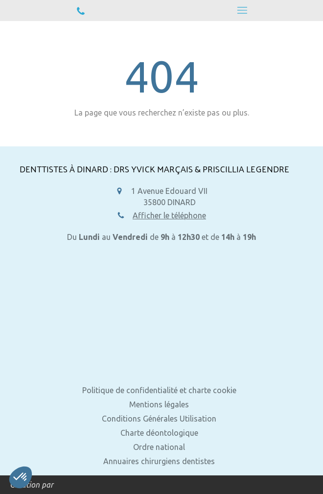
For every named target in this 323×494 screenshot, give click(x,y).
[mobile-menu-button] (242, 10)
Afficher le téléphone (169, 215)
